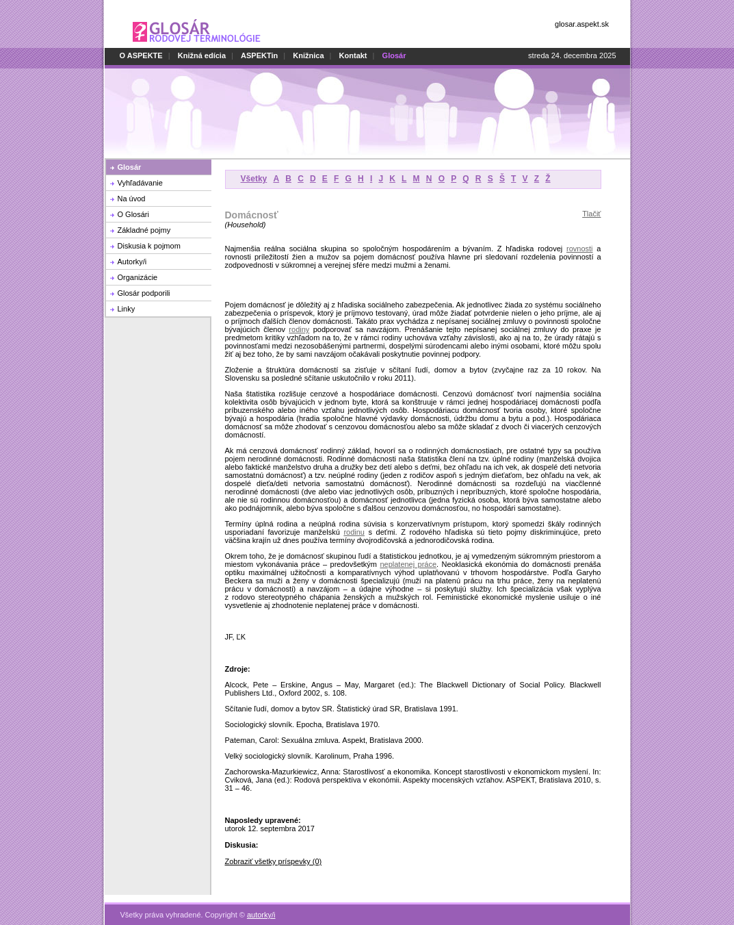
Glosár (130, 167)
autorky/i (261, 907)
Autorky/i (132, 261)
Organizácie (138, 277)
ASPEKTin (259, 55)
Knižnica (308, 55)
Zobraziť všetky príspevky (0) (273, 861)
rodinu (354, 532)
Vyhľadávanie (140, 183)
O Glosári (133, 214)
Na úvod (132, 198)
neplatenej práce (408, 564)
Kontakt (353, 55)
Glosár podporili (144, 293)
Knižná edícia (202, 55)
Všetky (254, 178)
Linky (126, 309)
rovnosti (579, 248)
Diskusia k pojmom (149, 246)
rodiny (299, 329)
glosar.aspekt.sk (582, 24)
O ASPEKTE (141, 55)
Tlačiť (591, 214)
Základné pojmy (144, 230)
